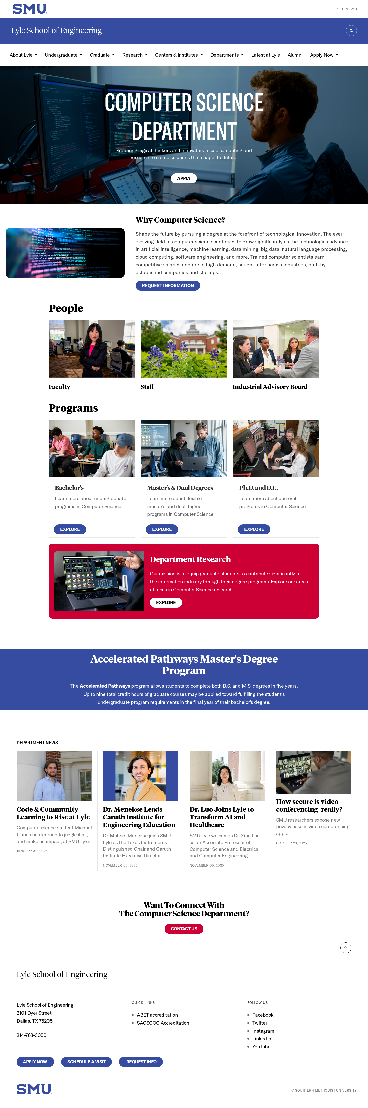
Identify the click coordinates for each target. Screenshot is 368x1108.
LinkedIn (261, 1038)
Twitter (259, 1023)
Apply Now (35, 1061)
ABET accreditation (158, 1015)
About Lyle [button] (22, 55)
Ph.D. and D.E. (258, 487)
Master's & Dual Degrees (180, 487)
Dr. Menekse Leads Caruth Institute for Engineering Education (139, 817)
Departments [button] (225, 55)
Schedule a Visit (86, 1061)
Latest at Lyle (265, 55)
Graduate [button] (100, 55)
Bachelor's (69, 487)
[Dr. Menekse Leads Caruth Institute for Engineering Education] (140, 776)
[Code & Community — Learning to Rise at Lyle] (54, 776)
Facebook (263, 1015)
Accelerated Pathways (105, 686)
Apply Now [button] (322, 55)
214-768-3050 (31, 1035)
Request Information (168, 285)
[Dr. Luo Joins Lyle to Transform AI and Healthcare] (227, 776)
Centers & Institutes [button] (177, 55)
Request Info (141, 1061)
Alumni (295, 55)
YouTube (261, 1046)
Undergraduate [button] (62, 55)
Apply (184, 178)
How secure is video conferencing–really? (309, 805)
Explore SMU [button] (345, 9)
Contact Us (184, 928)
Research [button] (133, 55)
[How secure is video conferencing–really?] (313, 772)
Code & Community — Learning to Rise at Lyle (53, 813)
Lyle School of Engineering (56, 30)
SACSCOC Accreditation (163, 1023)
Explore (70, 529)
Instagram (263, 1031)
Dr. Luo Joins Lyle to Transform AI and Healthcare (222, 817)
